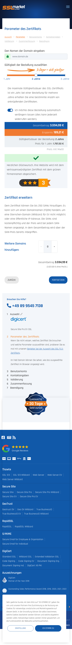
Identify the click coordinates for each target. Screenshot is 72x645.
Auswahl (8, 37)
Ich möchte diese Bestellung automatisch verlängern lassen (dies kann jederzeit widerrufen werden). (38, 115)
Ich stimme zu (48, 628)
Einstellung (20, 628)
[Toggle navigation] (68, 7)
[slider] (36, 75)
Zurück (12, 279)
